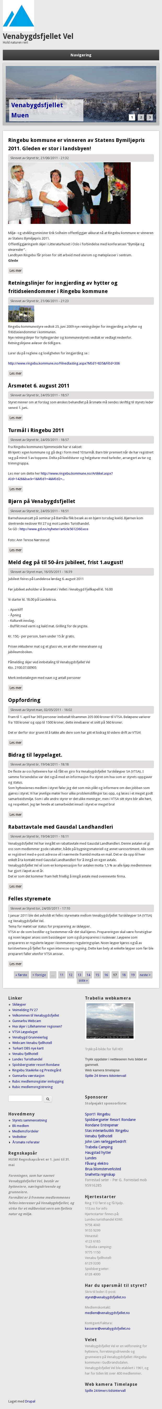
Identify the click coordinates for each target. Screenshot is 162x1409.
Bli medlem (20, 1126)
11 (61, 975)
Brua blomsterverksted (103, 1169)
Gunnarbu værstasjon (28, 1076)
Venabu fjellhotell (25, 1054)
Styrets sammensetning (29, 1120)
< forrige (39, 975)
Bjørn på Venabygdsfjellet (41, 501)
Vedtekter (19, 1137)
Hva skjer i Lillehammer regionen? (37, 1026)
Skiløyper (19, 1004)
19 (133, 975)
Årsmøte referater (26, 1142)
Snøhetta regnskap (100, 1174)
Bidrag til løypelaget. (35, 755)
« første (21, 975)
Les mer (16, 271)
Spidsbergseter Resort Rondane (110, 1120)
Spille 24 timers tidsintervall (105, 1076)
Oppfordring (24, 700)
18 (124, 975)
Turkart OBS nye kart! (28, 1048)
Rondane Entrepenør (101, 1125)
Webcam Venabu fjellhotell (32, 1043)
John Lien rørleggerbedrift (105, 1141)
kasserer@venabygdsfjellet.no (107, 1328)
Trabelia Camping (99, 1147)
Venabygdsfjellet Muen (37, 110)
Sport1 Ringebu (97, 1114)
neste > (145, 975)
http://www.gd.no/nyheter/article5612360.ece (54, 529)
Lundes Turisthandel (27, 1059)
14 (88, 975)
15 (97, 975)
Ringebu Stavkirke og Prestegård (36, 1070)
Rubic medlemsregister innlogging (38, 1081)
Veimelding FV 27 (25, 1010)
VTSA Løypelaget (25, 1032)
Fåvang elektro (96, 1163)
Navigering (81, 55)
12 (70, 975)
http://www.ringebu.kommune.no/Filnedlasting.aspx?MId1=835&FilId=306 (64, 363)
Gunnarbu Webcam (26, 1021)
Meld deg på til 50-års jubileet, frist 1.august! (65, 562)
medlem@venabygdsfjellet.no (107, 1313)
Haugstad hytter (98, 1152)
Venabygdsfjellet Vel (38, 36)
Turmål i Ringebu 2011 (36, 430)
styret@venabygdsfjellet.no (105, 1297)
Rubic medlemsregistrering (32, 1087)
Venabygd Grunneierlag (30, 1037)
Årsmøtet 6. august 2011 (39, 386)
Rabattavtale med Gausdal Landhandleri (60, 827)
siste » (83, 980)
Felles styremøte (29, 898)
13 (79, 975)
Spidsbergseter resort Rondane (36, 1065)
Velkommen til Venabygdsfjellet (35, 1015)
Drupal (30, 1401)
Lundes (90, 1158)
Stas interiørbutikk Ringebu (107, 1131)
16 (106, 975)
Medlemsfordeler (25, 1131)
